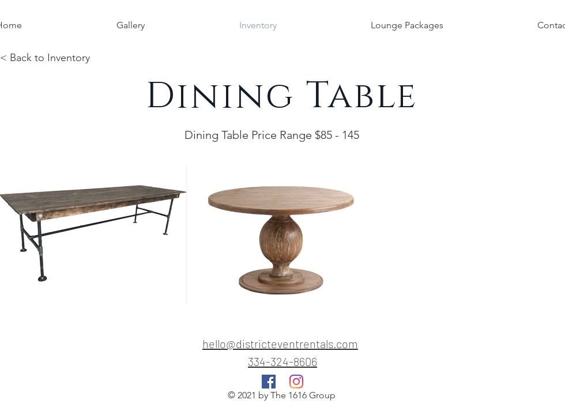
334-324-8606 (282, 361)
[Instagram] (296, 381)
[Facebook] (269, 381)
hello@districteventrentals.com (280, 343)
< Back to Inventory (45, 57)
